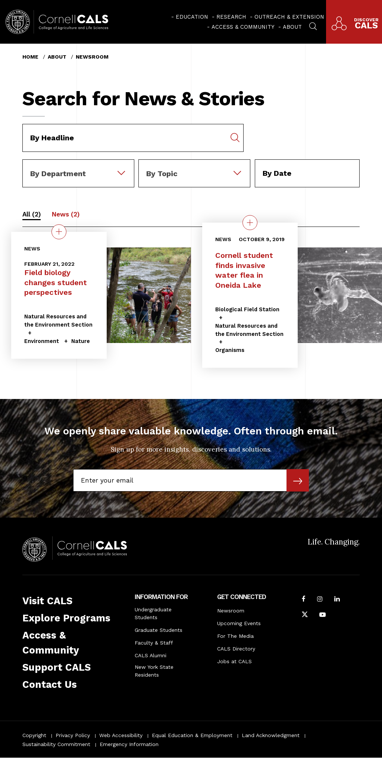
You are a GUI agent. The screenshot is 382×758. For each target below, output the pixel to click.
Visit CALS (47, 600)
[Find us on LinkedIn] (337, 600)
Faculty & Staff (154, 643)
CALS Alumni (150, 655)
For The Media (235, 636)
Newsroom (92, 57)
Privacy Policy (73, 735)
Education (192, 16)
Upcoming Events (239, 623)
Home (30, 57)
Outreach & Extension (289, 16)
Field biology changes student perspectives (55, 282)
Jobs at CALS (234, 661)
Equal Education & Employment (192, 735)
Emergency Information (129, 744)
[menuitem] (189, 17)
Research (231, 16)
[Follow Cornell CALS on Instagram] (320, 600)
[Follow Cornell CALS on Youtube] (322, 615)
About (292, 27)
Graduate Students (158, 630)
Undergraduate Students (153, 613)
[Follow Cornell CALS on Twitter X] (305, 615)
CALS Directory (236, 649)
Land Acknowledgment (271, 735)
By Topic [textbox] (162, 173)
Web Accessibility (121, 735)
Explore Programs (66, 618)
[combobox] (78, 164)
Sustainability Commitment (56, 744)
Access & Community (243, 27)
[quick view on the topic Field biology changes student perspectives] (58, 231)
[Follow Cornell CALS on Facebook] (304, 600)
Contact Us (49, 684)
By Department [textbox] (58, 173)
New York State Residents (154, 671)
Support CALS (56, 667)
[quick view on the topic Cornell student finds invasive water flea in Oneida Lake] (249, 222)
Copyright (34, 735)
